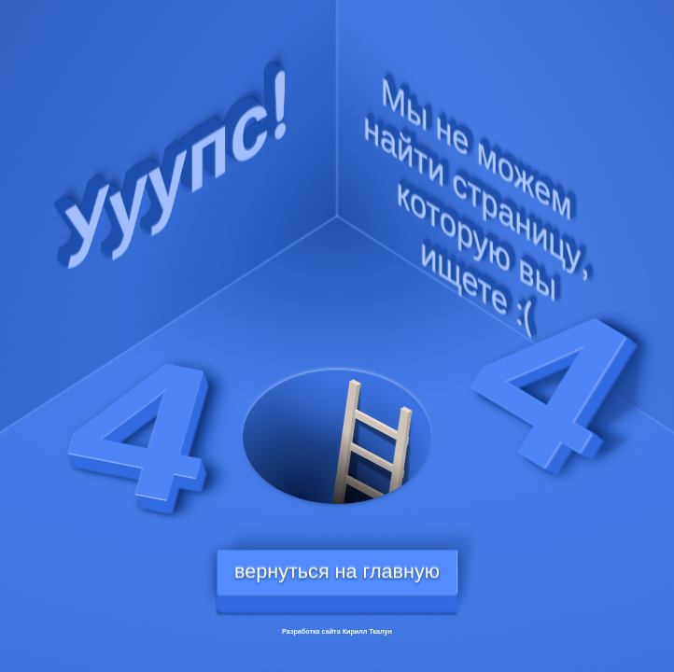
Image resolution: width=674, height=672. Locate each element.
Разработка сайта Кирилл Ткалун (337, 631)
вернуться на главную (337, 571)
